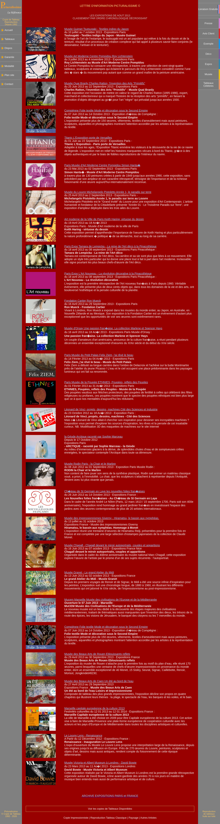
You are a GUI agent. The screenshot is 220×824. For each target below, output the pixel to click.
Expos (208, 64)
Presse (208, 23)
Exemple (208, 43)
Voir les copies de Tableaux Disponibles (110, 808)
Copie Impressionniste (76, 817)
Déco (208, 54)
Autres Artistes (148, 817)
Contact (9, 84)
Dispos (8, 48)
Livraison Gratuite (208, 9)
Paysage (134, 817)
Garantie (9, 57)
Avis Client (208, 33)
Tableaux (10, 39)
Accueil (9, 30)
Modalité (9, 66)
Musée (208, 74)
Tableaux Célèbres (208, 84)
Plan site (9, 75)
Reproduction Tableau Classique (108, 817)
